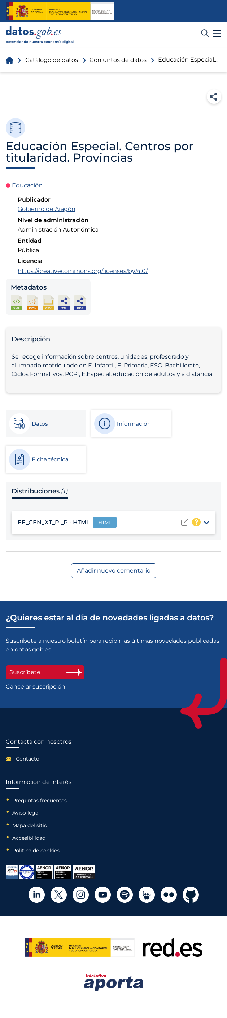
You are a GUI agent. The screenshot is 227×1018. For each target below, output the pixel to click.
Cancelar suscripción (35, 686)
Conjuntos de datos (118, 60)
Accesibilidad (28, 838)
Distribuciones (40, 491)
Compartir (214, 96)
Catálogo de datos (51, 60)
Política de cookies (36, 850)
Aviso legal (26, 813)
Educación (27, 185)
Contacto (27, 758)
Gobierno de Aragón (46, 209)
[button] (217, 33)
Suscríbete (45, 672)
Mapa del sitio (29, 825)
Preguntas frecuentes (39, 800)
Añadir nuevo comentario (113, 570)
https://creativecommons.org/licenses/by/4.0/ (83, 271)
